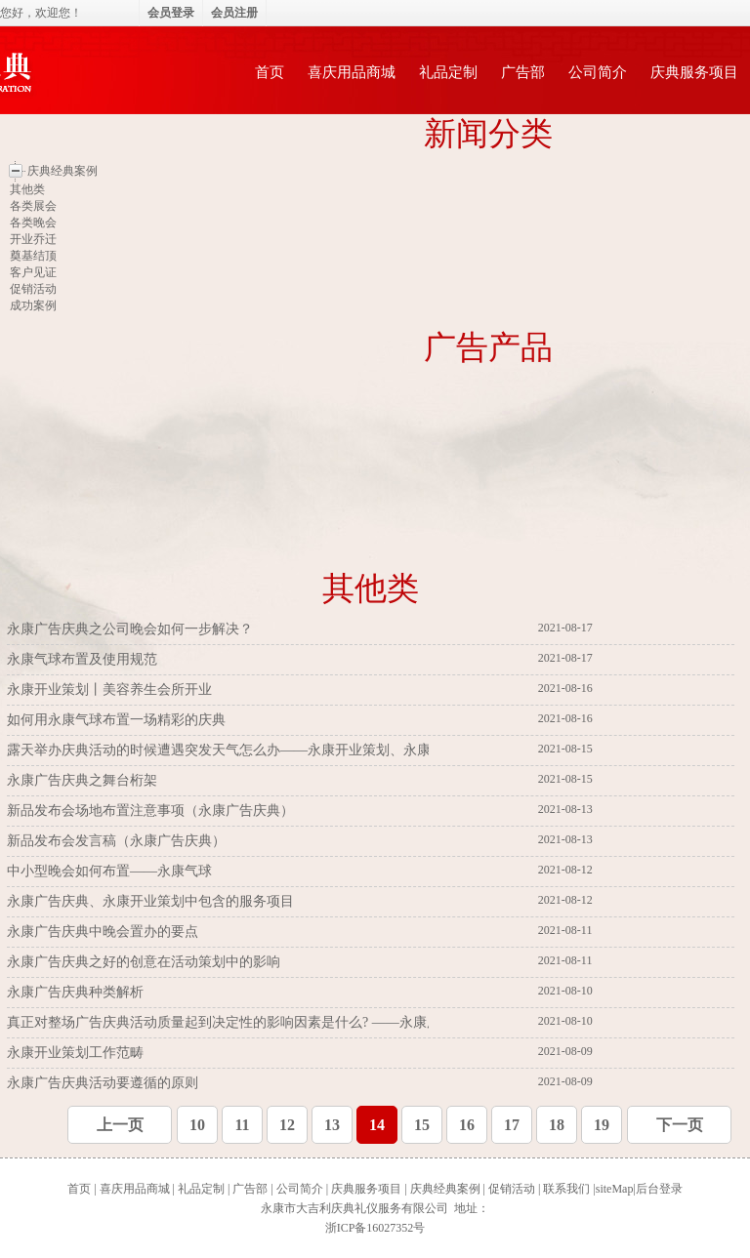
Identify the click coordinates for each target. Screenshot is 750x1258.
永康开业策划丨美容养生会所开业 (111, 689)
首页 (269, 72)
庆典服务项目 (694, 72)
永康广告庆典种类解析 (77, 992)
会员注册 (234, 13)
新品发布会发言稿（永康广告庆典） (118, 840)
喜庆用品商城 (352, 72)
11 (241, 1124)
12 (287, 1124)
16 (467, 1124)
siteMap (615, 1189)
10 (197, 1124)
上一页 (120, 1124)
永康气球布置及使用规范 (84, 659)
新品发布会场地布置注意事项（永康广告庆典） (152, 810)
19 (601, 1124)
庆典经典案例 (445, 1189)
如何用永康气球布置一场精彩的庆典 (118, 719)
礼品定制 (448, 72)
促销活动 (511, 1189)
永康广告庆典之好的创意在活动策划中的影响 (145, 961)
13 (332, 1124)
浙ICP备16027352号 (375, 1228)
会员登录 (170, 13)
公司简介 (597, 72)
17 (512, 1124)
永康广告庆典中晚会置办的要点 (104, 931)
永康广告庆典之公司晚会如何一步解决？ (132, 629)
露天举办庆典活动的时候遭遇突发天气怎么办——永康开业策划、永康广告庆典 (248, 750)
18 (556, 1124)
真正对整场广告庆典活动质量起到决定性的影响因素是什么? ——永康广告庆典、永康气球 (280, 1022)
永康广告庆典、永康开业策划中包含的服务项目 (152, 901)
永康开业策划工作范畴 (77, 1052)
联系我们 (566, 1189)
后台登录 (659, 1189)
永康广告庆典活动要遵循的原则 (104, 1082)
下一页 (679, 1124)
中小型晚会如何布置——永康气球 (111, 871)
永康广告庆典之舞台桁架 (84, 780)
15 (422, 1124)
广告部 (523, 72)
